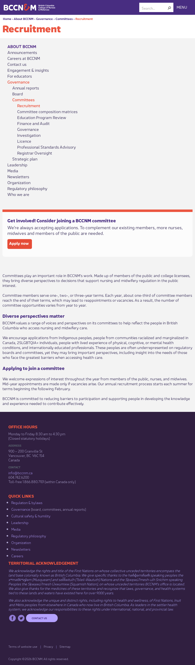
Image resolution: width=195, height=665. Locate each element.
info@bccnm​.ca (20, 472)
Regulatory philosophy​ (28, 535)
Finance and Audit (33, 123)
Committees (64, 18)
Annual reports (25, 88)
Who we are (18, 194)
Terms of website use (22, 646)
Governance (44, 18)
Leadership (17, 165)
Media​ (15, 529)
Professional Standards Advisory (46, 147)
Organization (18, 182)
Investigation (29, 135)
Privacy (48, 646)
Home (7, 18)
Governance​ (20, 509)
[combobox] (154, 8)
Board (17, 94)
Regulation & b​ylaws (26, 502)
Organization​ (21, 542)
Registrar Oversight (34, 153)
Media (12, 171)
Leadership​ (19, 522)
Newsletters (18, 176)
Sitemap (64, 646)
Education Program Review (41, 117)
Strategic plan (24, 159)
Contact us (17, 64)
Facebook (12, 618)
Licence (24, 141)
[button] (169, 8)
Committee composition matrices (47, 111)
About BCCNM (23, 18)
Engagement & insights (28, 70)
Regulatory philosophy (27, 188)
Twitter (21, 618)
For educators (19, 76)
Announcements (22, 52)
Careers (17, 555)
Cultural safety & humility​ (31, 515)
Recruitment (84, 18)
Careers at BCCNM (23, 58)
